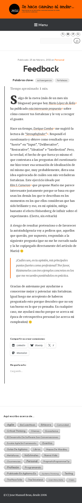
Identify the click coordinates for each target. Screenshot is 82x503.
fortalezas (62, 80)
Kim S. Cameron (20, 185)
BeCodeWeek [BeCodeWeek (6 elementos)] (27, 424)
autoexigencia (44, 80)
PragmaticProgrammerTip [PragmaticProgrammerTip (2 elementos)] (56, 461)
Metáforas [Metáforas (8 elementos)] (13, 455)
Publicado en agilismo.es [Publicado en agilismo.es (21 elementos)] (21, 473)
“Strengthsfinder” (36, 134)
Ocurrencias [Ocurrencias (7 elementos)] (13, 461)
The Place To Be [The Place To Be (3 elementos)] (14, 479)
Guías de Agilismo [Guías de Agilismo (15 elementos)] (17, 449)
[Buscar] (77, 40)
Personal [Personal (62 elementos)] (31, 461)
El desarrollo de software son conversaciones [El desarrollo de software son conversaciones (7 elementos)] (32, 437)
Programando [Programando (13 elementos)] (33, 467)
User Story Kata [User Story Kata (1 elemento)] (56, 479)
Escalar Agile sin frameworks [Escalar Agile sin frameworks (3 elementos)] (21, 443)
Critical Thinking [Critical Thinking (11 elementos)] (16, 431)
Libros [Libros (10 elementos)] (36, 449)
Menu (41, 24)
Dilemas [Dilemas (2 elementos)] (35, 431)
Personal (59, 59)
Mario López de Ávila (62, 103)
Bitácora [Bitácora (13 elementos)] (46, 424)
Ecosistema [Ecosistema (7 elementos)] (51, 430)
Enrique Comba (43, 128)
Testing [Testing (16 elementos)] (69, 473)
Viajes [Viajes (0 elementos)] (71, 480)
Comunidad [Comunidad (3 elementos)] (63, 424)
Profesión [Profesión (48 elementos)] (13, 467)
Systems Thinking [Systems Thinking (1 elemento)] (50, 473)
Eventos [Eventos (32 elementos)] (47, 443)
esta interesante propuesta (45, 108)
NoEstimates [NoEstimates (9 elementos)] (31, 455)
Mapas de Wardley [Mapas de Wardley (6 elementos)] (56, 449)
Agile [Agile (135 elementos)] (10, 424)
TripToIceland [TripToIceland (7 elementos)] (35, 479)
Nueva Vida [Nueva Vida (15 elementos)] (50, 455)
